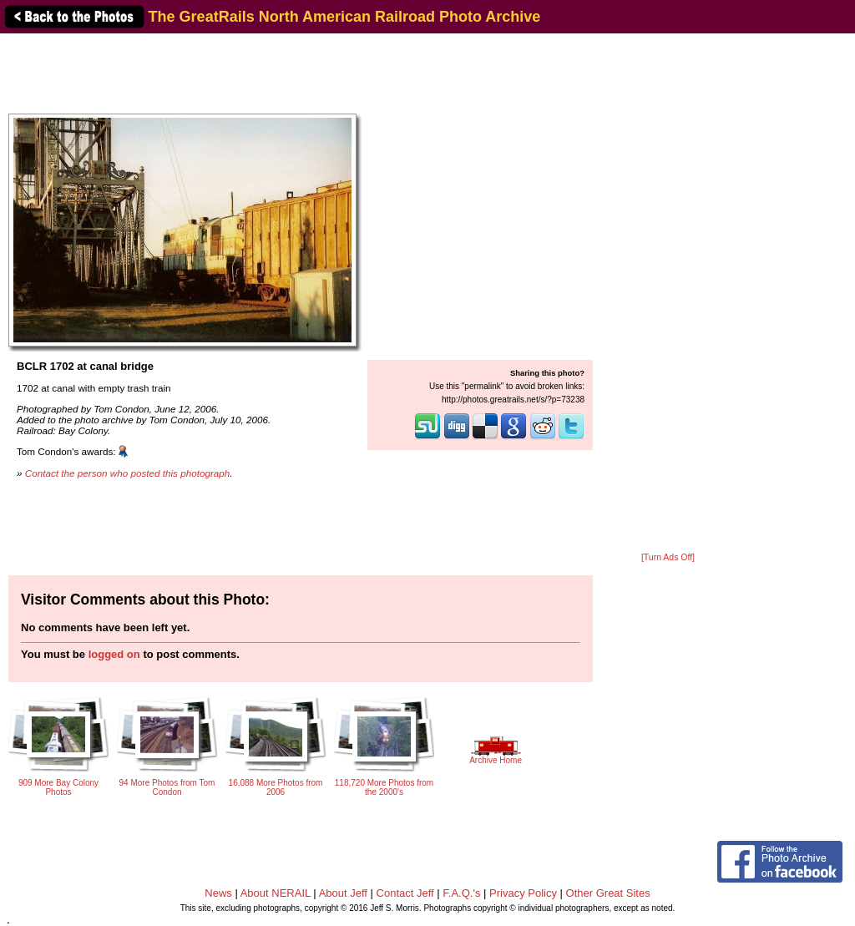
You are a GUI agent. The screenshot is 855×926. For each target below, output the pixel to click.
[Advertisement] (668, 293)
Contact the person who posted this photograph (127, 473)
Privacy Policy (523, 893)
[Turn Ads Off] (668, 557)
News (218, 893)
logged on (114, 654)
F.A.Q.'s (461, 893)
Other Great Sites (608, 893)
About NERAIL (275, 893)
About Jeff (343, 893)
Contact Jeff (405, 893)
